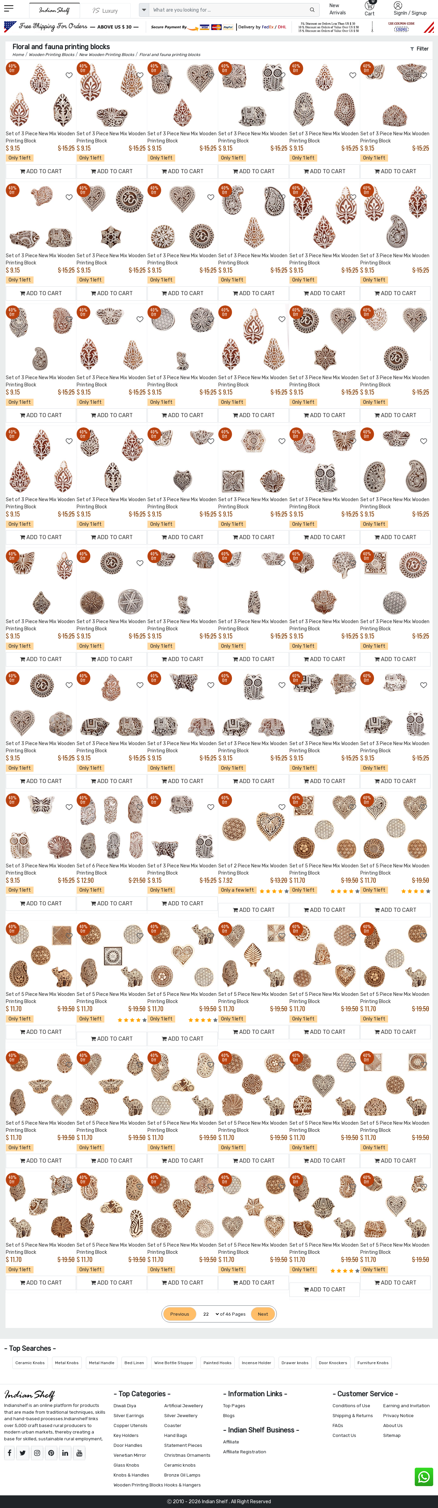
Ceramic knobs (180, 1465)
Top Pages (234, 1405)
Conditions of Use (351, 1405)
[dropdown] (144, 10)
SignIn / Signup (410, 13)
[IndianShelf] (54, 10)
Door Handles (128, 1445)
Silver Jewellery (180, 1415)
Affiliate (231, 1441)
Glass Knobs (126, 1465)
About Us (393, 1425)
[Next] (263, 1314)
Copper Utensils (130, 1425)
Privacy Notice (398, 1415)
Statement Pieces (183, 1445)
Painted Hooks (218, 1362)
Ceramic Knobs (30, 1362)
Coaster (172, 1425)
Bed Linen (134, 1362)
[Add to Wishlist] (69, 75)
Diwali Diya (125, 1405)
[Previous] (179, 1314)
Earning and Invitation (406, 1405)
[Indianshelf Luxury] (105, 10)
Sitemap (392, 1435)
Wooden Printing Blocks (138, 1485)
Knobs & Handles (131, 1475)
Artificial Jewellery (183, 1405)
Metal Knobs (67, 1362)
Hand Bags (175, 1435)
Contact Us (344, 1435)
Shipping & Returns (353, 1415)
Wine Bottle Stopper (173, 1362)
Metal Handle (101, 1362)
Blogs (229, 1415)
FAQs (338, 1425)
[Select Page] (208, 1314)
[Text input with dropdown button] (234, 10)
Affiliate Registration (244, 1451)
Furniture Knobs (373, 1362)
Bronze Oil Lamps (182, 1475)
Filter (419, 49)
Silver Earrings (129, 1415)
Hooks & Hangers (182, 1485)
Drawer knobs (295, 1362)
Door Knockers (333, 1362)
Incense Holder (256, 1362)
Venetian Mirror (130, 1455)
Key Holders (126, 1435)
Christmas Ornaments (187, 1455)
